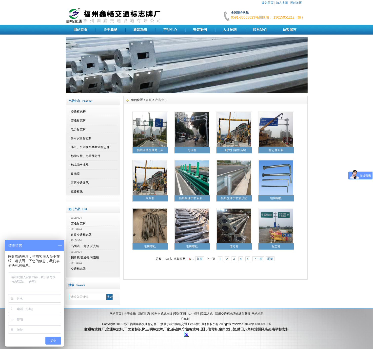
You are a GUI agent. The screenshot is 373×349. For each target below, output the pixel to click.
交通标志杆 (78, 111)
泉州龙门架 (227, 329)
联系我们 (260, 30)
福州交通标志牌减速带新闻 (233, 313)
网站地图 (296, 2)
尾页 (270, 259)
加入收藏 (282, 2)
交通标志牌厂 (94, 329)
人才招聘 (230, 30)
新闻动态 (140, 30)
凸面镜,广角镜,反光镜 (85, 246)
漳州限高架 (263, 329)
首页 (149, 100)
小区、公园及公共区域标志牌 (90, 147)
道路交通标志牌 (81, 234)
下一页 (258, 259)
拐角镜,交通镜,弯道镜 (85, 257)
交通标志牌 (78, 120)
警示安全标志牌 (81, 138)
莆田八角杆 (245, 329)
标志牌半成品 (80, 165)
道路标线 (77, 191)
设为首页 (268, 2)
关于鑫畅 (110, 30)
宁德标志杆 (190, 329)
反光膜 (75, 173)
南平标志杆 (280, 329)
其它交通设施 (80, 182)
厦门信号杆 (209, 329)
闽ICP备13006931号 (257, 324)
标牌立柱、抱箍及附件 (85, 156)
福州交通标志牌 (162, 313)
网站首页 (80, 30)
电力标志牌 (78, 129)
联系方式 (207, 313)
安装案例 (200, 30)
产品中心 (170, 30)
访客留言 (289, 30)
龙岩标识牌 (136, 329)
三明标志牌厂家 (158, 329)
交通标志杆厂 (116, 329)
